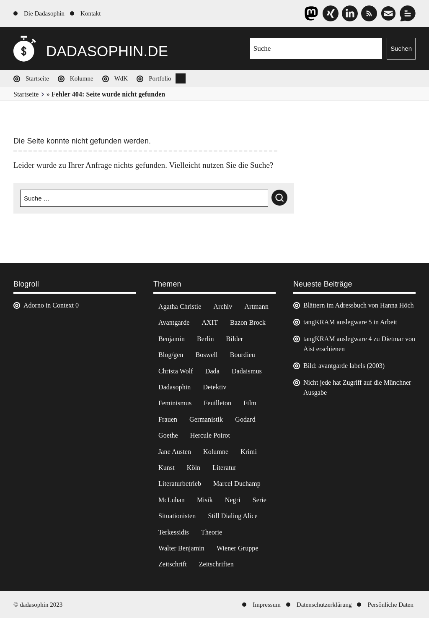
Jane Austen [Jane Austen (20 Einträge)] (174, 451)
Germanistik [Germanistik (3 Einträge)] (206, 419)
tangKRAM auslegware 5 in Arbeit (350, 322)
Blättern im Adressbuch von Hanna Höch (358, 305)
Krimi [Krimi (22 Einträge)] (248, 451)
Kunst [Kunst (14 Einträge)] (166, 467)
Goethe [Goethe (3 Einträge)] (168, 435)
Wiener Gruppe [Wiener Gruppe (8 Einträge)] (237, 548)
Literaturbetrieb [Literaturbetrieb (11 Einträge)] (179, 483)
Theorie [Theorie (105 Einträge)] (211, 532)
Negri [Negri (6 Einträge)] (232, 499)
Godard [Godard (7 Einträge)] (245, 419)
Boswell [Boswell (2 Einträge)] (206, 354)
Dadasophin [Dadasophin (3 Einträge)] (174, 387)
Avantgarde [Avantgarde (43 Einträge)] (173, 322)
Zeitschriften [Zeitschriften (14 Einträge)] (216, 564)
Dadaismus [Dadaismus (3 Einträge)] (247, 371)
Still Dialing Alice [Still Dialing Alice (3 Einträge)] (232, 515)
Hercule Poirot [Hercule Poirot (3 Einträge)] (210, 435)
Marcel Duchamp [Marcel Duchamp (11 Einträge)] (237, 483)
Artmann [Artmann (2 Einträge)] (256, 306)
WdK (121, 78)
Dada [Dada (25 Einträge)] (212, 371)
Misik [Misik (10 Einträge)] (205, 499)
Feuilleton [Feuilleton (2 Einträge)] (217, 403)
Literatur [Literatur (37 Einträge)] (224, 467)
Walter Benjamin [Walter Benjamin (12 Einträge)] (181, 548)
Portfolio (160, 78)
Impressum (267, 604)
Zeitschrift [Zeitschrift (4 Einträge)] (172, 564)
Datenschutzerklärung (324, 604)
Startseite (37, 78)
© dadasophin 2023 (37, 604)
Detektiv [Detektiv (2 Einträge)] (214, 387)
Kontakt (90, 13)
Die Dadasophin (44, 13)
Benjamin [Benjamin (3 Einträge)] (171, 338)
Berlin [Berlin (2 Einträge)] (205, 338)
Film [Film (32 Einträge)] (249, 403)
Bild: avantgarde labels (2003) (344, 365)
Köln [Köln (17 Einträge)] (193, 467)
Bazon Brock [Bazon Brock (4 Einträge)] (248, 322)
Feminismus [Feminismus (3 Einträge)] (174, 403)
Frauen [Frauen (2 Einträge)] (167, 419)
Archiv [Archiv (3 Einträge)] (222, 306)
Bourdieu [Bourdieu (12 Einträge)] (242, 354)
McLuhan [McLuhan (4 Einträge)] (171, 499)
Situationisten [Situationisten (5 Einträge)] (177, 515)
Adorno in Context (48, 305)
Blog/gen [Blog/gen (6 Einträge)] (170, 354)
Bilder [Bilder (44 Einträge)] (234, 338)
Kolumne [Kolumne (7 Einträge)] (215, 451)
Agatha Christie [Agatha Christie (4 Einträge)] (179, 306)
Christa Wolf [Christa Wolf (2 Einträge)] (175, 371)
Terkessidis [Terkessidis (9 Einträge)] (173, 532)
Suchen (401, 48)
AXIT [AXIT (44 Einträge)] (210, 322)
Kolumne (81, 78)
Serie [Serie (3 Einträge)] (259, 499)
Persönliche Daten (390, 604)
